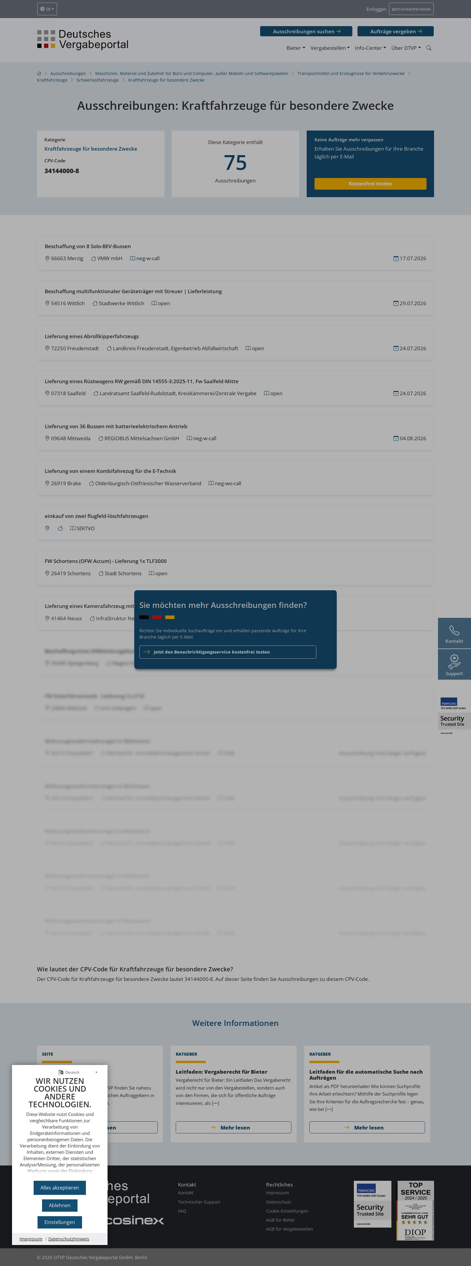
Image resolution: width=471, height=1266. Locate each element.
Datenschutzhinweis (68, 1239)
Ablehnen (60, 1205)
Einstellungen (59, 1222)
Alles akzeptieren (60, 1187)
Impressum (31, 1239)
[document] (60, 1126)
